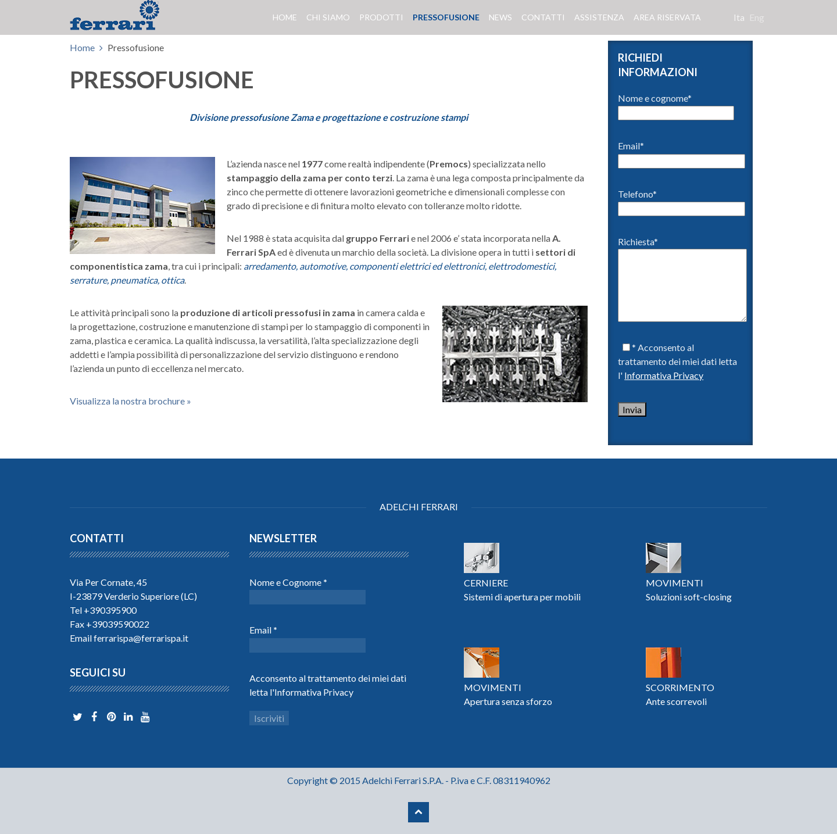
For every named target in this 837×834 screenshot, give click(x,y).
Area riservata (667, 17)
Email (263, 629)
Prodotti (381, 17)
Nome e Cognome (288, 582)
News (500, 17)
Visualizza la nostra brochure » (130, 400)
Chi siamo (328, 17)
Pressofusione (446, 17)
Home (285, 17)
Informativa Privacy (663, 375)
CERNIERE (486, 582)
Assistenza (599, 17)
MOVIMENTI (674, 582)
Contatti (543, 17)
